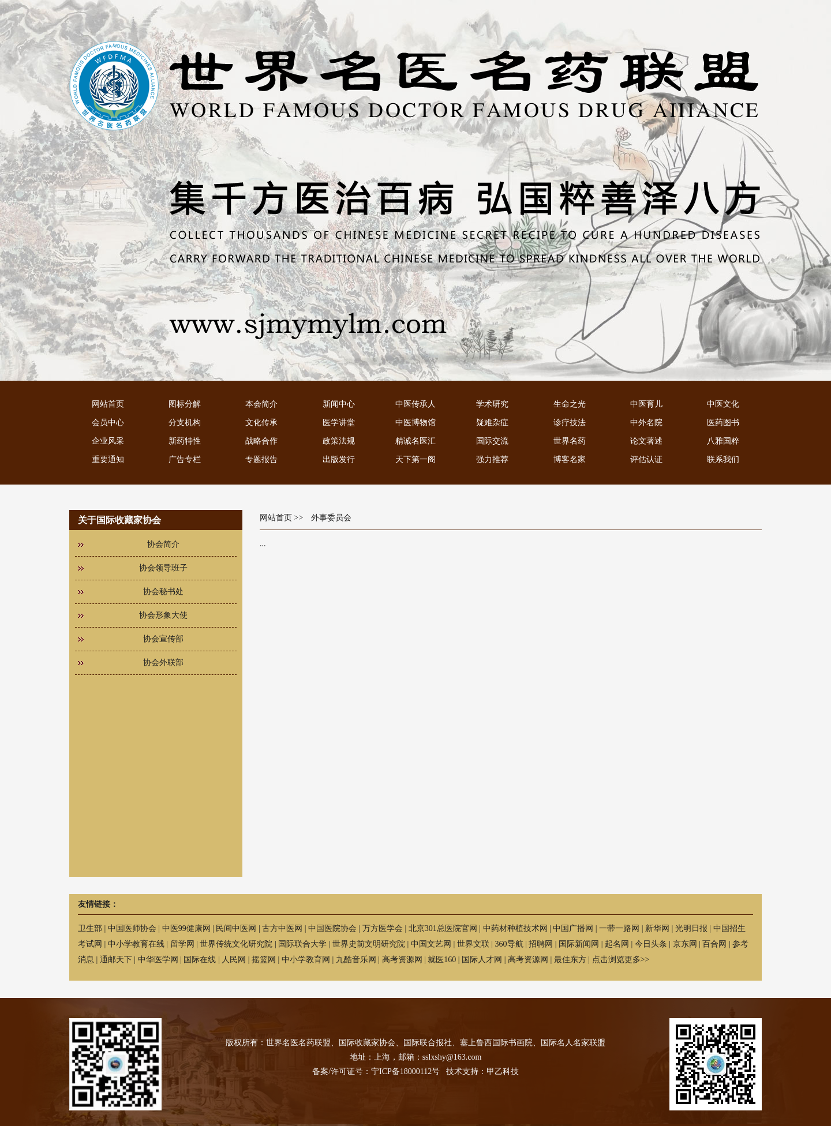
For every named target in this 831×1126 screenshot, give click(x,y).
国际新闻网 (579, 944)
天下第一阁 (415, 459)
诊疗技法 (569, 422)
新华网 (657, 928)
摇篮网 (264, 959)
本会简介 (261, 404)
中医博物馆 (415, 422)
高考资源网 (402, 959)
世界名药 (569, 441)
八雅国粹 (723, 441)
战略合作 (261, 441)
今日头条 (651, 944)
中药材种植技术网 (515, 928)
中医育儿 (646, 404)
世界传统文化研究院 (236, 944)
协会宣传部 (163, 639)
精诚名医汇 (415, 441)
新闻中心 (339, 404)
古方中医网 (282, 928)
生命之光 (569, 404)
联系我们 (723, 459)
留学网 (182, 944)
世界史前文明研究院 (368, 944)
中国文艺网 (431, 944)
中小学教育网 (306, 959)
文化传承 (261, 422)
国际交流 (492, 441)
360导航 (509, 944)
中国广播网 (573, 928)
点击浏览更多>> (621, 959)
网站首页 (108, 404)
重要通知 (108, 459)
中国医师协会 (132, 928)
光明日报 (691, 928)
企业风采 (108, 441)
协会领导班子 (163, 568)
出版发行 (339, 459)
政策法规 (339, 441)
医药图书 (723, 422)
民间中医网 (236, 928)
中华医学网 (158, 959)
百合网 (714, 944)
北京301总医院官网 (443, 928)
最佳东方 (570, 959)
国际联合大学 (302, 944)
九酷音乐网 (356, 959)
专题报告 (261, 459)
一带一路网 (619, 928)
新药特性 (185, 441)
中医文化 (723, 404)
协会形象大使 (163, 615)
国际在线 (200, 959)
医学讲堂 (339, 422)
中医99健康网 (186, 928)
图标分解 (185, 404)
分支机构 (185, 422)
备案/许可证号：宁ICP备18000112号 (376, 1071)
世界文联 (473, 944)
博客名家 (569, 459)
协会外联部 (163, 662)
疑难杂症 (492, 422)
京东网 (685, 944)
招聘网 (541, 944)
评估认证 (646, 459)
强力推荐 (492, 459)
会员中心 (108, 422)
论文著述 (646, 441)
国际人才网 (482, 959)
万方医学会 (382, 928)
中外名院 (646, 422)
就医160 (442, 959)
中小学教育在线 (136, 944)
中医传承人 (415, 404)
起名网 (617, 944)
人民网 (234, 959)
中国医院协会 (332, 928)
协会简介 (163, 544)
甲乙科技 (502, 1071)
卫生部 (90, 928)
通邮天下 (116, 959)
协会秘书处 (163, 591)
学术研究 (492, 404)
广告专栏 (185, 459)
